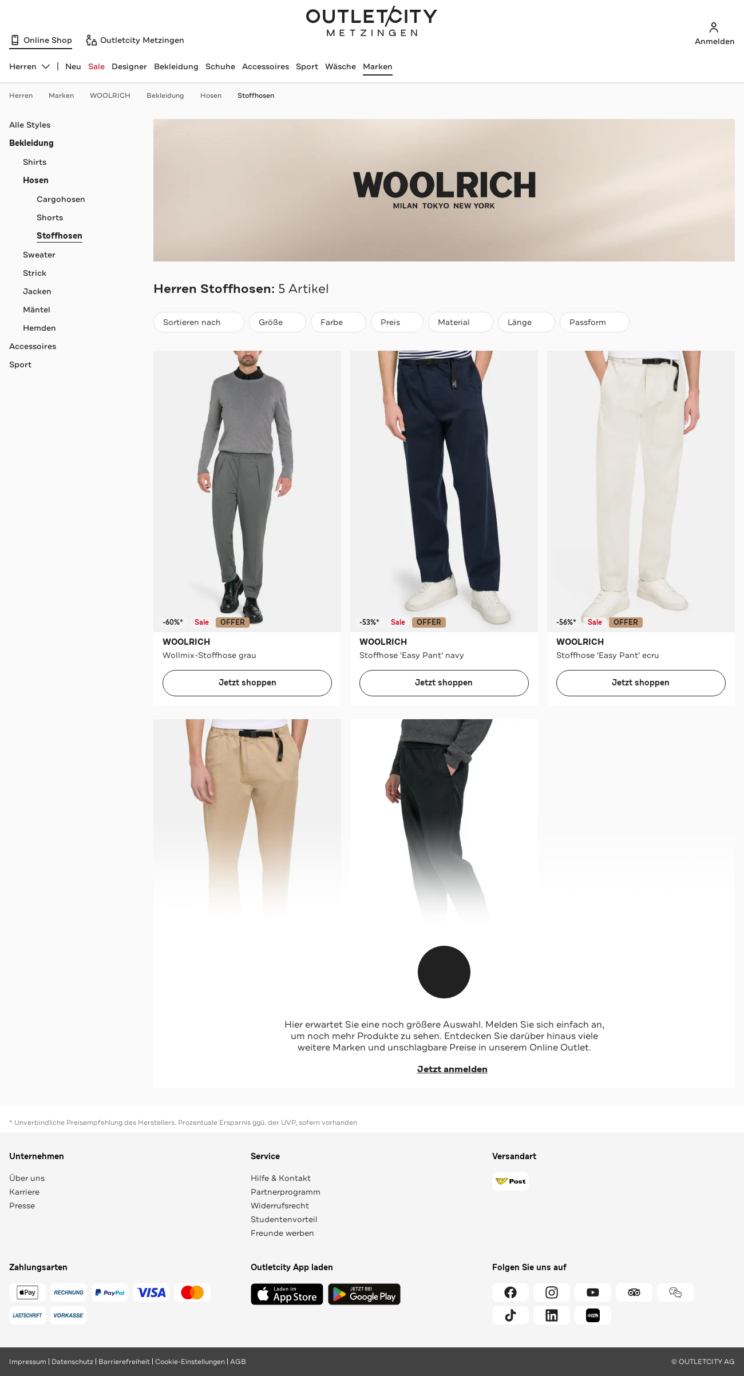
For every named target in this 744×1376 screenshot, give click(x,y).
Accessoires (265, 66)
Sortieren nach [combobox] (199, 324)
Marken (378, 66)
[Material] (460, 322)
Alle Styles (29, 125)
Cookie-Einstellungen (190, 1361)
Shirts (34, 162)
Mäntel (36, 309)
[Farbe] (338, 322)
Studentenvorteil (284, 1219)
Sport (307, 66)
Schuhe (220, 66)
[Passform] (595, 322)
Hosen (216, 95)
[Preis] (397, 322)
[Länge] (526, 322)
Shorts (50, 217)
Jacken (37, 291)
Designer (129, 66)
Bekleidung (176, 66)
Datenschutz (72, 1361)
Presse (22, 1205)
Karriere (24, 1192)
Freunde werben (282, 1233)
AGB (238, 1361)
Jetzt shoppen (247, 682)
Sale (96, 66)
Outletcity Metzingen (372, 22)
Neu (73, 66)
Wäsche (340, 66)
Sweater (39, 254)
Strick (34, 273)
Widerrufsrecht (280, 1205)
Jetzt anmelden (444, 1069)
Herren (26, 95)
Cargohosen (61, 199)
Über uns (27, 1178)
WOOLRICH (116, 95)
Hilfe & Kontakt (281, 1178)
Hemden (39, 328)
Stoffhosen (256, 95)
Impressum (27, 1361)
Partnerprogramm (285, 1192)
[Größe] (277, 322)
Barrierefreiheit (124, 1361)
